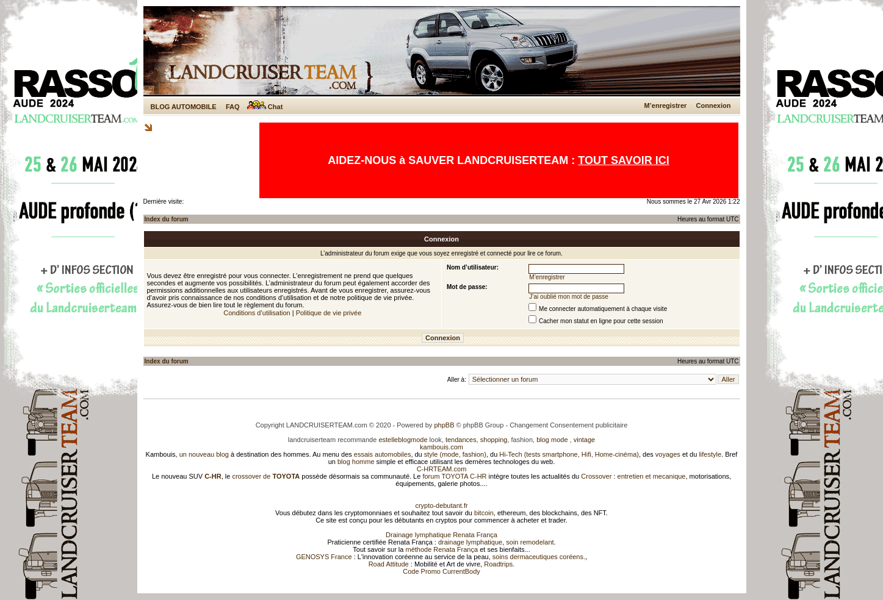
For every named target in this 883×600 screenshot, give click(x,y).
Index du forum (167, 219)
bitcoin (484, 512)
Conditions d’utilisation (256, 312)
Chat (265, 106)
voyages (667, 454)
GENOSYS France (324, 556)
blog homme (356, 461)
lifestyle (710, 454)
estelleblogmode (402, 439)
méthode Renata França (441, 549)
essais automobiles (382, 454)
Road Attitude (389, 564)
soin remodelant (529, 542)
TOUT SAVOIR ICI (623, 160)
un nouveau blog (204, 454)
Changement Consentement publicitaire (568, 425)
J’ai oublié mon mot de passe (568, 296)
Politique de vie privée (329, 312)
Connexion (713, 105)
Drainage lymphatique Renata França (441, 534)
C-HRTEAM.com (442, 469)
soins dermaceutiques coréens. (538, 556)
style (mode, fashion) (455, 454)
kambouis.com (441, 447)
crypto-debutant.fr (441, 505)
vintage (584, 439)
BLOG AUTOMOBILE (184, 106)
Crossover (596, 476)
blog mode (552, 439)
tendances (461, 439)
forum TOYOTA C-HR (454, 476)
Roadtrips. (499, 564)
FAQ (233, 106)
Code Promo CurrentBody (441, 571)
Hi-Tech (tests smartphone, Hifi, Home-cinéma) (569, 454)
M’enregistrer (665, 105)
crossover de (265, 476)
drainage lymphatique (470, 542)
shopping (494, 439)
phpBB (444, 425)
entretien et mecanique (652, 476)
